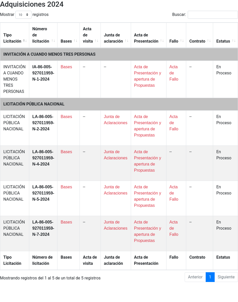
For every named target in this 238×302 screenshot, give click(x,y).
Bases (66, 67)
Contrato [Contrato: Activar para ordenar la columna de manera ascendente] (197, 41)
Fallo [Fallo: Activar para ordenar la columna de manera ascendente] (174, 41)
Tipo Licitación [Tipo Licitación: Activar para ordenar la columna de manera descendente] (12, 38)
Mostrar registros (24, 15)
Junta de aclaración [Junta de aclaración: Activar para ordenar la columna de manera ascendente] (113, 38)
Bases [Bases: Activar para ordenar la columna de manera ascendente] (66, 41)
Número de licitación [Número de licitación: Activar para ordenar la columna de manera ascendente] (40, 35)
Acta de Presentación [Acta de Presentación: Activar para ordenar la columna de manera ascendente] (146, 38)
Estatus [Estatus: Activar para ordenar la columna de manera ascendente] (223, 41)
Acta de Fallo (174, 73)
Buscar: (205, 15)
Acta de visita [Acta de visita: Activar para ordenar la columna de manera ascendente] (88, 35)
